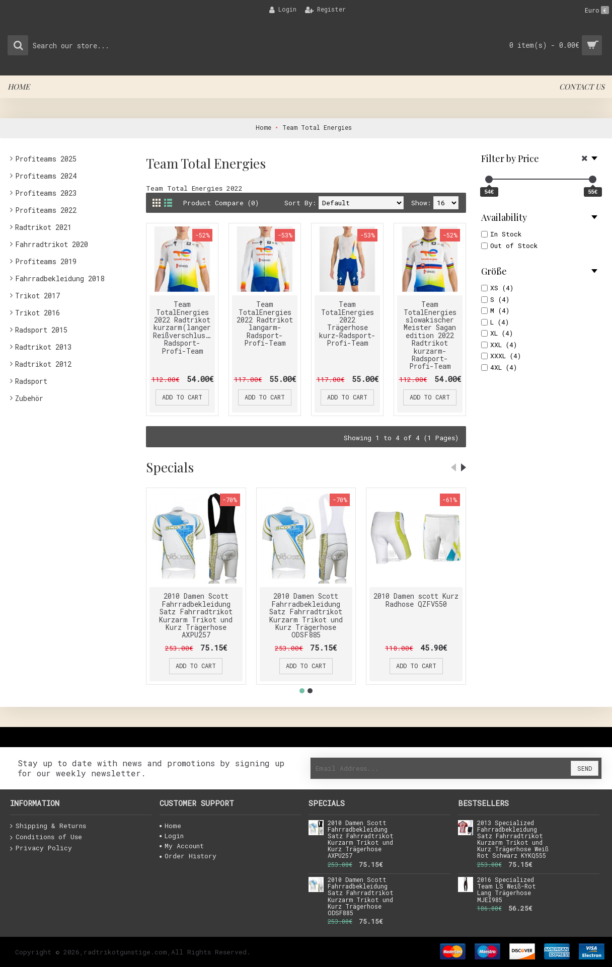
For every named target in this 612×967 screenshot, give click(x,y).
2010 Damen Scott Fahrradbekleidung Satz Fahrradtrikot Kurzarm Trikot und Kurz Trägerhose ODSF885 (306, 615)
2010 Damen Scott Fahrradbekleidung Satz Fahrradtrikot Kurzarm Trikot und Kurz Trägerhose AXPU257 (196, 615)
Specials (170, 467)
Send (584, 768)
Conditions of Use (46, 837)
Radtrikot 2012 (43, 364)
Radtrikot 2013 (43, 347)
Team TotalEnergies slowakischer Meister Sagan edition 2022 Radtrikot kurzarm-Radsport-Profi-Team (430, 335)
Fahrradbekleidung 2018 (59, 278)
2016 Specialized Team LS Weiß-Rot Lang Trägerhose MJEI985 (506, 890)
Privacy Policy (41, 848)
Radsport (31, 381)
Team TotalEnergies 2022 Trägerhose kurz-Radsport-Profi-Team (347, 323)
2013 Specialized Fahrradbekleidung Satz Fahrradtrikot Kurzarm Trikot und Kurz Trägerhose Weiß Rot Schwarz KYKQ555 (513, 840)
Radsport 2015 (41, 330)
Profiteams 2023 (45, 193)
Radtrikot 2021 (43, 227)
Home (170, 825)
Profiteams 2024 (45, 176)
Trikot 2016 (37, 312)
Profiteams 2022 (45, 210)
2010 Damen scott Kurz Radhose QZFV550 (415, 599)
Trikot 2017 (37, 295)
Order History (188, 855)
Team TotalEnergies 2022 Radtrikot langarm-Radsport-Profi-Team (265, 323)
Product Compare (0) (221, 202)
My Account (182, 845)
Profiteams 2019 (45, 261)
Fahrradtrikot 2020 (51, 244)
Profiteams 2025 (45, 159)
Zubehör (29, 398)
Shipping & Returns (48, 826)
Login (172, 835)
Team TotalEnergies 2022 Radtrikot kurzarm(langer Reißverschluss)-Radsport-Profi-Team (184, 327)
